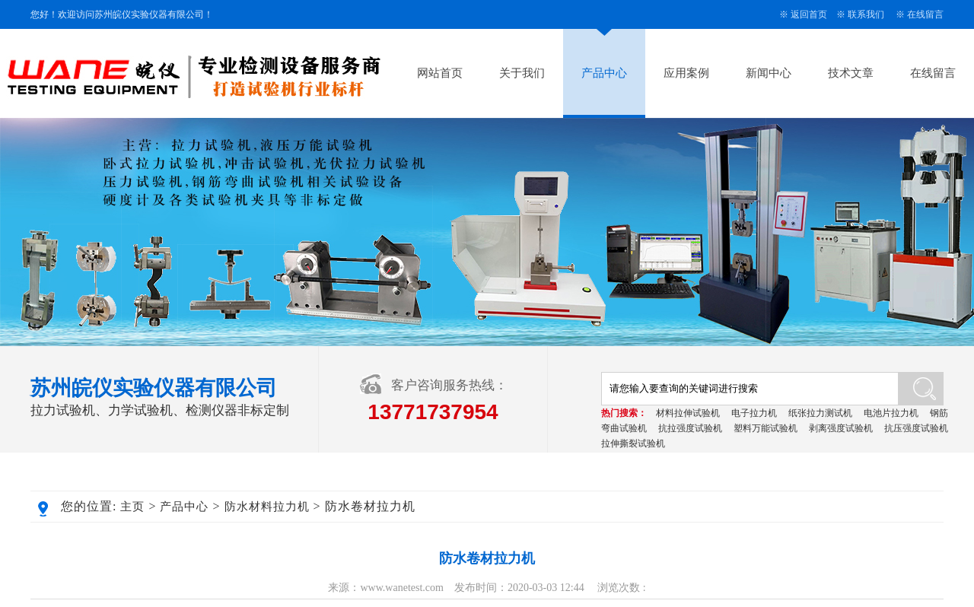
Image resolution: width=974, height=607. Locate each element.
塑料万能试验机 (765, 428)
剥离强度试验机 (841, 428)
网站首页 (440, 73)
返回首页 (809, 14)
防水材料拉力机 (267, 507)
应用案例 (686, 73)
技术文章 (851, 73)
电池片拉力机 (891, 413)
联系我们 (866, 14)
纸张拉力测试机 (820, 413)
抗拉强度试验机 (690, 428)
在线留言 (925, 14)
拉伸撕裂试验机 (633, 443)
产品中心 (604, 73)
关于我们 (522, 73)
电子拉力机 (754, 413)
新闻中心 (768, 73)
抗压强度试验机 (916, 428)
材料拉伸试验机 (688, 413)
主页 (132, 507)
